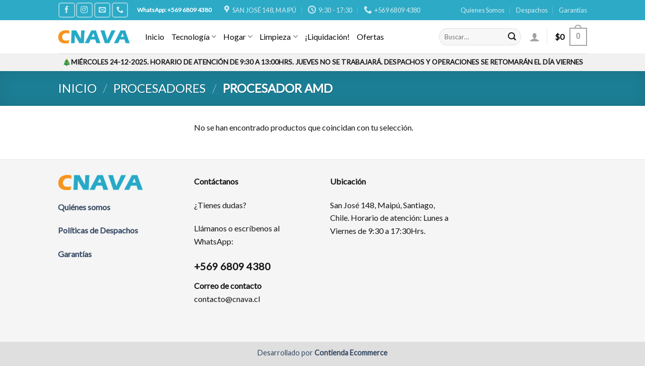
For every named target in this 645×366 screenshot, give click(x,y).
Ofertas (370, 36)
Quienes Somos (482, 10)
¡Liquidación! (327, 36)
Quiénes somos (84, 207)
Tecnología (193, 37)
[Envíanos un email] (102, 10)
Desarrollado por (322, 352)
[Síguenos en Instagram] (84, 10)
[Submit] (512, 36)
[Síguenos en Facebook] (66, 10)
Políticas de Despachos (98, 230)
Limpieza (278, 37)
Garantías (573, 10)
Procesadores (159, 88)
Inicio (154, 36)
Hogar (237, 37)
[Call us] (120, 10)
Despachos (532, 10)
